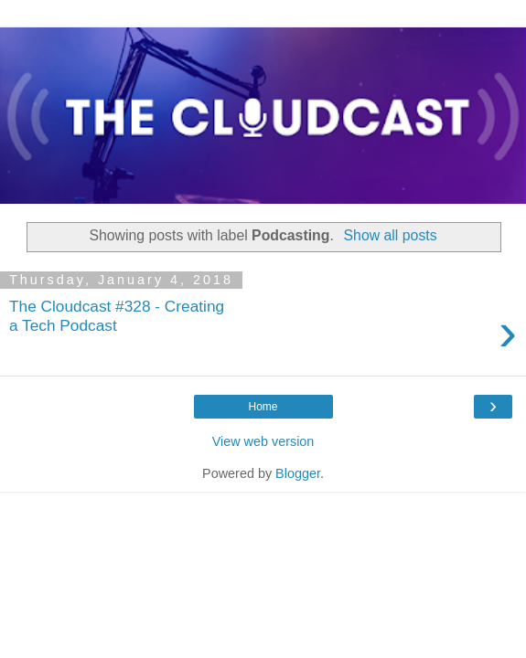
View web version (263, 441)
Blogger (297, 473)
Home (262, 406)
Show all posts (390, 235)
